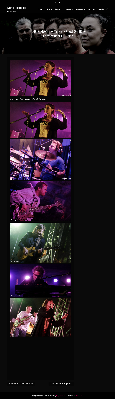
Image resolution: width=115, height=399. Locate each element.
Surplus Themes (61, 396)
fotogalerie (69, 9)
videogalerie (80, 9)
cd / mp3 (91, 9)
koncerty (58, 9)
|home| (40, 9)
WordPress (79, 396)
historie (49, 9)
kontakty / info (103, 9)
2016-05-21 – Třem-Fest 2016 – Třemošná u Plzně (28, 99)
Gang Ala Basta (16, 8)
